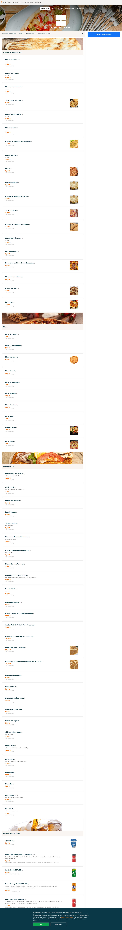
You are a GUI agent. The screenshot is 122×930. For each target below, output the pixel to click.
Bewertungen (57, 8)
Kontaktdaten (69, 8)
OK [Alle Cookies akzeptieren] (41, 924)
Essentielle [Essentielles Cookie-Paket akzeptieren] (58, 924)
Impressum (80, 8)
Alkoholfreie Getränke (43, 33)
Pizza (20, 33)
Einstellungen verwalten (67, 917)
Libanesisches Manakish (9, 33)
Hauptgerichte (30, 33)
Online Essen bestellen (103, 35)
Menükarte (45, 8)
